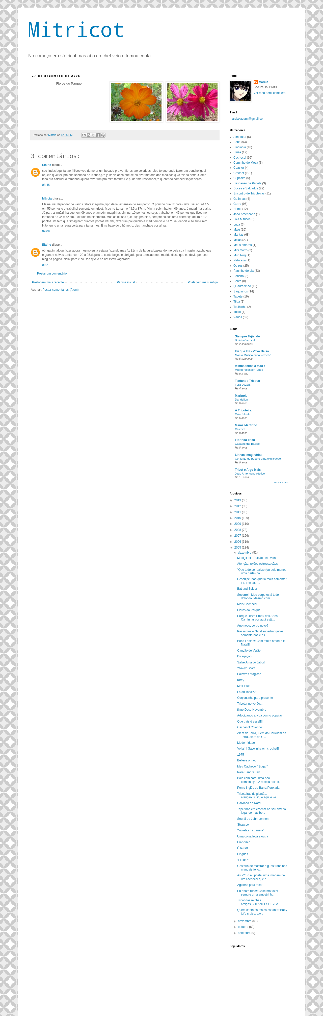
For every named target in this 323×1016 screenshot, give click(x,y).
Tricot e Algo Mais (248, 470)
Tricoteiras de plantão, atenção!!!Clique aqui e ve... (258, 795)
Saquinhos (240, 291)
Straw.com (244, 824)
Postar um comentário (52, 273)
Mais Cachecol (247, 604)
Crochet (238, 173)
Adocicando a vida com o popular (259, 715)
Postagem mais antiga (203, 282)
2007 (238, 535)
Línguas (242, 854)
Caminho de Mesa (245, 162)
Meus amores (242, 245)
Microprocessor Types (249, 369)
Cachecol (239, 157)
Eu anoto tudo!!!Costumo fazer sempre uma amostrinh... (257, 892)
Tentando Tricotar (247, 381)
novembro (245, 921)
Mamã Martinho (246, 425)
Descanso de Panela (247, 183)
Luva (236, 224)
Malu (236, 229)
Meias (237, 240)
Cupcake (239, 178)
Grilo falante (242, 414)
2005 (238, 547)
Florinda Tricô (245, 440)
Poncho (238, 276)
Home (237, 209)
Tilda (236, 301)
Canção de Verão (249, 650)
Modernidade (246, 743)
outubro (243, 927)
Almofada (239, 137)
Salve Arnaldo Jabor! (251, 662)
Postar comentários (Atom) (61, 289)
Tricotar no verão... (249, 703)
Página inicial (126, 282)
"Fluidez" (243, 860)
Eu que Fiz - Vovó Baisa (252, 351)
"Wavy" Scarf (246, 668)
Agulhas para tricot (249, 885)
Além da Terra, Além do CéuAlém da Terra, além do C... (261, 734)
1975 (240, 754)
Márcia (47, 198)
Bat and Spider (247, 588)
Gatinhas (239, 199)
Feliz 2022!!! (243, 384)
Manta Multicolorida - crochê (253, 355)
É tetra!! (242, 848)
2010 (238, 518)
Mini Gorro (240, 250)
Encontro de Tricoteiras (248, 193)
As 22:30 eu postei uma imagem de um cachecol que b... (261, 877)
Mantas (238, 234)
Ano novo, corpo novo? (252, 625)
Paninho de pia (243, 270)
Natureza (239, 260)
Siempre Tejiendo (247, 336)
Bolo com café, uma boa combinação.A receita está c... (259, 779)
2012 (238, 506)
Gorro (237, 204)
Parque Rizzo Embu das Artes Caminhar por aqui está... (257, 617)
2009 (238, 524)
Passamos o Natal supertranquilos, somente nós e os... (260, 633)
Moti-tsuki (243, 686)
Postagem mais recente (48, 282)
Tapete (238, 296)
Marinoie (241, 396)
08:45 (46, 185)
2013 (238, 500)
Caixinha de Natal (249, 803)
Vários (237, 317)
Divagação (244, 656)
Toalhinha (239, 307)
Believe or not (246, 760)
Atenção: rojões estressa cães (257, 563)
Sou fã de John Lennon (252, 819)
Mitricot (76, 29)
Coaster (238, 167)
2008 (238, 530)
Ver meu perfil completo (269, 93)
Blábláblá (239, 147)
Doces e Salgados (245, 188)
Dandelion (241, 399)
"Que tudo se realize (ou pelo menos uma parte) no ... (261, 571)
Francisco (243, 842)
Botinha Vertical (245, 340)
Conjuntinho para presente (255, 698)
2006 (238, 541)
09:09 (46, 231)
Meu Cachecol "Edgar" (252, 766)
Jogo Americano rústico (250, 473)
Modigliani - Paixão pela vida (256, 558)
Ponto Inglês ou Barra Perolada (258, 787)
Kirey (240, 680)
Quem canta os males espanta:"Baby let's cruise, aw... (262, 911)
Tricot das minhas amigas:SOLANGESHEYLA (257, 902)
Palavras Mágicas (249, 674)
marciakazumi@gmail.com (247, 118)
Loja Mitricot (241, 219)
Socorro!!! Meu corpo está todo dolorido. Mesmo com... (258, 596)
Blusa (237, 152)
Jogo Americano (244, 214)
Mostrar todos (281, 482)
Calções (240, 429)
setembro (244, 933)
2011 (238, 512)
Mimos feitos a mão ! (250, 366)
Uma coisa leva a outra (252, 836)
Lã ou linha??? (247, 692)
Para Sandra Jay (248, 772)
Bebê (236, 142)
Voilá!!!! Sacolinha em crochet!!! (258, 748)
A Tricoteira (243, 410)
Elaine (46, 165)
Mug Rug (239, 255)
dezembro (245, 552)
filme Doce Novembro (251, 709)
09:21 (46, 265)
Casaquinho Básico (247, 443)
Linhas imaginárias (248, 455)
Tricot (237, 312)
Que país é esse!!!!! (250, 721)
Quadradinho (242, 286)
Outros (238, 265)
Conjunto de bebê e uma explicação (258, 458)
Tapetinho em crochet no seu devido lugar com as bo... (261, 810)
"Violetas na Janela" (250, 830)
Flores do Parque (248, 610)
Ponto (237, 281)
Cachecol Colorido (249, 727)
